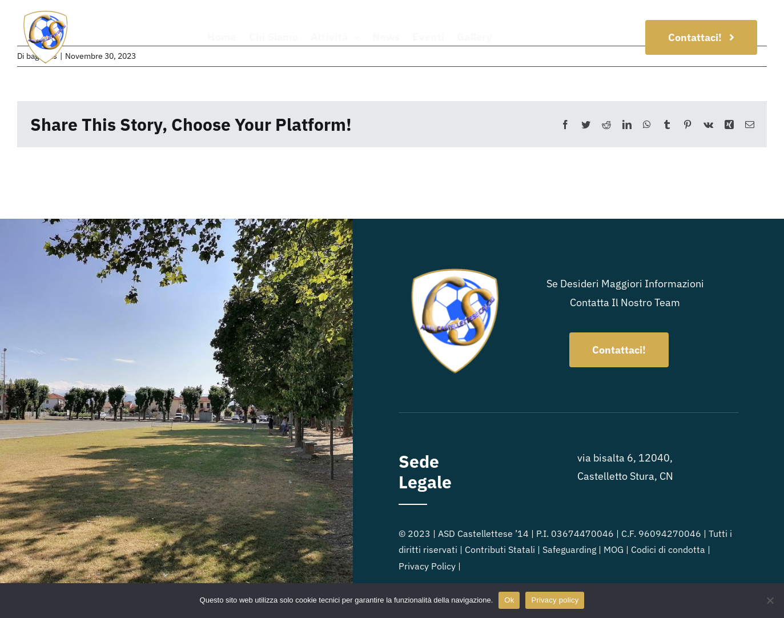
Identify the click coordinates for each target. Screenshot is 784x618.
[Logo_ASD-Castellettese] (45, 13)
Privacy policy (554, 600)
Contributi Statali (500, 549)
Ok (509, 600)
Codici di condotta (668, 549)
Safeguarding (569, 549)
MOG (614, 549)
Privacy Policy (427, 566)
